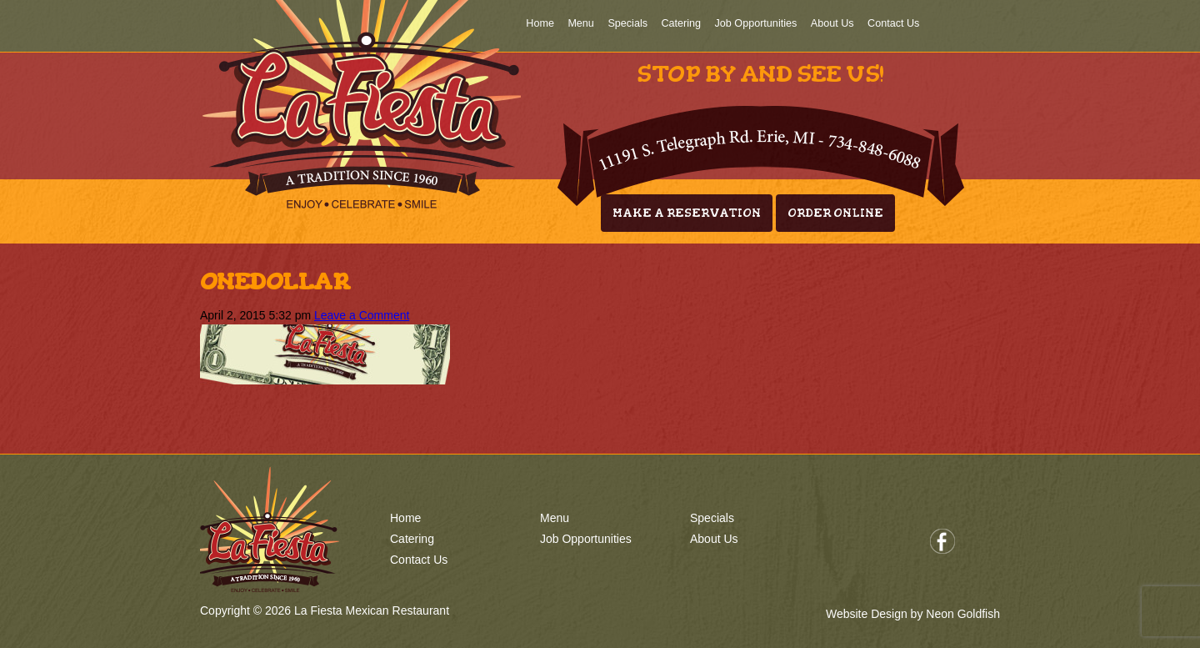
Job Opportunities (756, 23)
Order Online (835, 213)
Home (540, 23)
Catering (681, 23)
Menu (581, 23)
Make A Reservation (686, 213)
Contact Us (893, 23)
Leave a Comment (361, 315)
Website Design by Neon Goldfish (913, 613)
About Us (832, 23)
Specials (628, 23)
